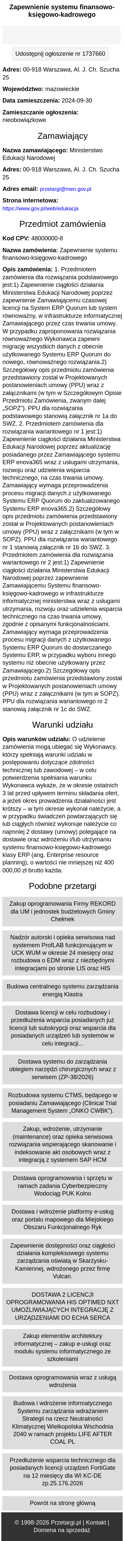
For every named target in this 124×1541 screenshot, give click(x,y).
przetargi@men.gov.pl (65, 189)
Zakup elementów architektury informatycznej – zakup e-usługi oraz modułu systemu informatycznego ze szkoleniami (62, 1347)
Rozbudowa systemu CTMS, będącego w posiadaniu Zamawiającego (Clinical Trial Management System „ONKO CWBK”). (62, 1103)
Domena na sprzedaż (62, 1530)
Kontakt (96, 1522)
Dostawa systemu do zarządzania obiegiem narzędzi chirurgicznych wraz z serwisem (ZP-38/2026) (62, 1069)
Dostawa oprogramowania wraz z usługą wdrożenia (62, 1381)
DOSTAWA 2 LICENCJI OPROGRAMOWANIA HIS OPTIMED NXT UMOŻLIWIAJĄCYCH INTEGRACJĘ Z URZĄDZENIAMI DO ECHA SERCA (62, 1306)
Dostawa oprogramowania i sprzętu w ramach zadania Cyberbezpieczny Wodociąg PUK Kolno (62, 1186)
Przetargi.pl (66, 1522)
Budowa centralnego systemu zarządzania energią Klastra (62, 990)
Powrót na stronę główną (62, 1503)
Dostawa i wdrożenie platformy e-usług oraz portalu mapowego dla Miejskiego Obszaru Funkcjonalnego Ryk (63, 1219)
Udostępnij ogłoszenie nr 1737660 (60, 53)
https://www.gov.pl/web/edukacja (40, 208)
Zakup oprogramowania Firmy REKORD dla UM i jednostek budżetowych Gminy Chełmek (63, 911)
